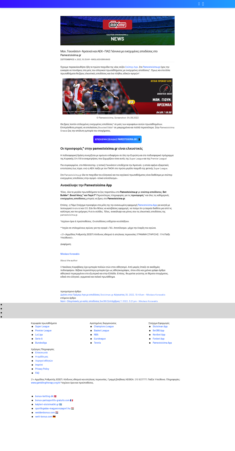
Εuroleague (96, 385)
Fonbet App (155, 385)
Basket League (98, 376)
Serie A (35, 385)
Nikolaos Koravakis (94, 253)
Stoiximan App (157, 372)
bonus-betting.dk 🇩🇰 (52, 441)
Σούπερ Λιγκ (131, 67)
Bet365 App (155, 376)
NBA (92, 380)
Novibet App (156, 380)
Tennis (93, 389)
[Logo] (117, 413)
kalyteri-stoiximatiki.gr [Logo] (47, 4)
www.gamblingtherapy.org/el (100, 422)
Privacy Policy (151, 406)
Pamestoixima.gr (151, 67)
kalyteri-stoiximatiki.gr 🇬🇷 (131, 441)
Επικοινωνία (74, 406)
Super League (39, 372)
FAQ (166, 406)
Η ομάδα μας (93, 406)
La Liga (35, 380)
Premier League (40, 376)
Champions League (101, 372)
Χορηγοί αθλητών (115, 406)
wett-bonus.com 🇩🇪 (132, 446)
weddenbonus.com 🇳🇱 (104, 446)
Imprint (134, 406)
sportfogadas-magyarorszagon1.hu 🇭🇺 (173, 441)
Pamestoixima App (147, 205)
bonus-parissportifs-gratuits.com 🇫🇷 (90, 441)
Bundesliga (37, 389)
